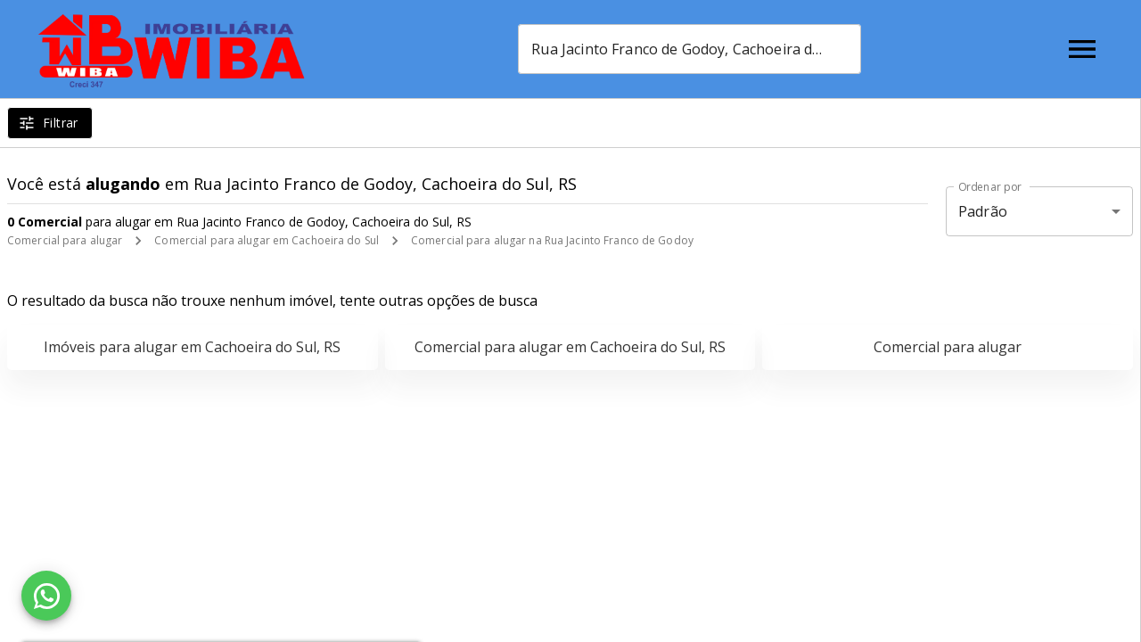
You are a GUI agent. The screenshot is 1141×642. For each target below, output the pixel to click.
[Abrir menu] (1082, 49)
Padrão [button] (982, 211)
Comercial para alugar (64, 240)
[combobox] (689, 49)
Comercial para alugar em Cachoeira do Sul (266, 240)
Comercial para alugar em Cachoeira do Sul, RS (570, 347)
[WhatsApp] (46, 596)
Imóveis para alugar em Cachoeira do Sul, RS (192, 347)
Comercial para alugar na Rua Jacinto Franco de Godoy (552, 240)
